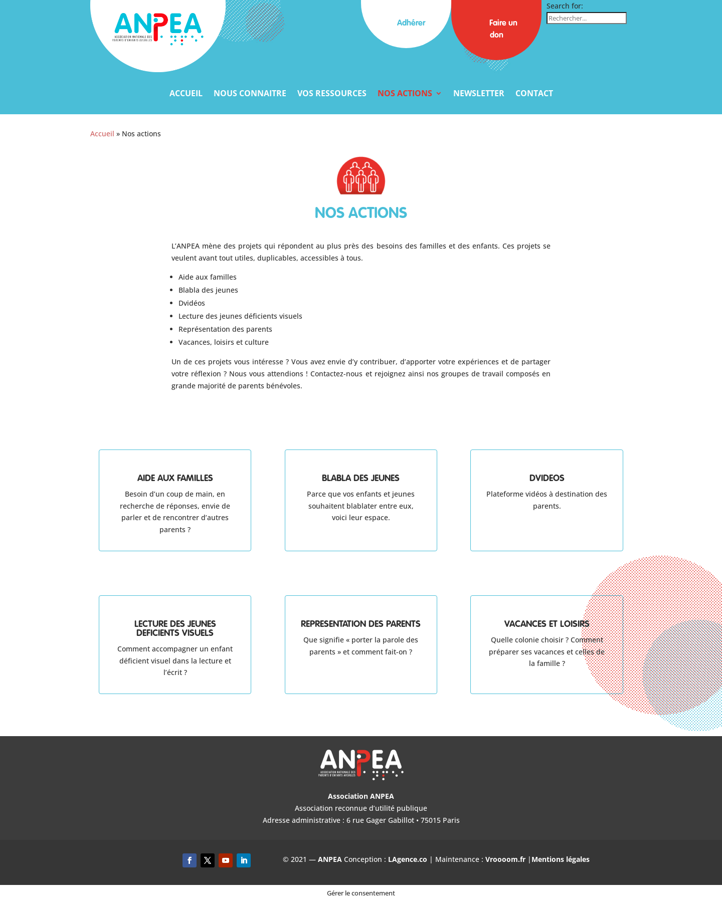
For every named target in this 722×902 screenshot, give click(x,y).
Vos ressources (332, 94)
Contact (534, 94)
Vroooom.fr (505, 859)
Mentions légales (560, 859)
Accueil (186, 94)
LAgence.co (408, 859)
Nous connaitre (250, 94)
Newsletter (478, 94)
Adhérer (406, 24)
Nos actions (405, 94)
